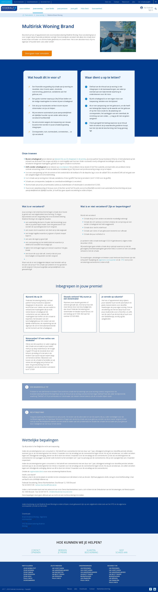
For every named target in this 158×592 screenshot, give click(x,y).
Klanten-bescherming (91, 551)
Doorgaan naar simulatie (37, 53)
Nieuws (69, 589)
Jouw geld (74, 8)
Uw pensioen (57, 576)
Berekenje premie (62, 551)
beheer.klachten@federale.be (46, 485)
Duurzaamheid (97, 8)
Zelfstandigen (19, 2)
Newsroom (125, 2)
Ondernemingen (32, 2)
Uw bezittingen (58, 574)
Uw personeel (86, 568)
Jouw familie (50, 8)
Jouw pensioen (62, 8)
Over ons (108, 2)
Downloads (83, 589)
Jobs (133, 2)
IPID (122, 260)
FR (155, 2)
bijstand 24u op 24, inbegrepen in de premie (70, 159)
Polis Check (85, 8)
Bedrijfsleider (86, 576)
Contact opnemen (36, 551)
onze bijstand (64, 167)
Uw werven (113, 578)
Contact (116, 2)
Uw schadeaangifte (144, 2)
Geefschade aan (121, 551)
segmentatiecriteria (37, 471)
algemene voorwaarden (107, 260)
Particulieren (6, 2)
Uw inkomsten (57, 572)
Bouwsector (45, 2)
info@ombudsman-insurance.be (60, 492)
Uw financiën (86, 578)
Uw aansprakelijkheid (60, 570)
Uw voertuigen (58, 568)
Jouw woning (38, 8)
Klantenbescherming (103, 589)
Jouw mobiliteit (25, 8)
